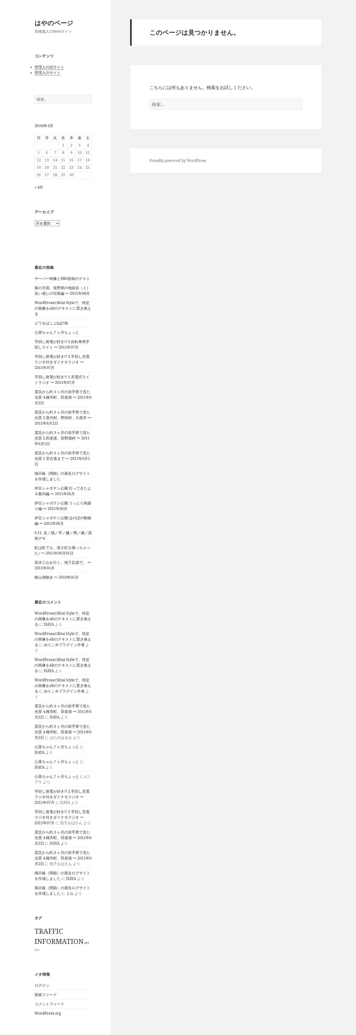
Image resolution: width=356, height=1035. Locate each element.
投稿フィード (46, 994)
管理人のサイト (48, 72)
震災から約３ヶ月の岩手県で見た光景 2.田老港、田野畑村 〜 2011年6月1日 (62, 438)
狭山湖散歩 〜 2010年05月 (57, 577)
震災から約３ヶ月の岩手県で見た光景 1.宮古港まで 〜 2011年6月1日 (62, 458)
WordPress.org (48, 1013)
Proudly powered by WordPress (177, 160)
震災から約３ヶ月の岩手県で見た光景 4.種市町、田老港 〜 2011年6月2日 (63, 397)
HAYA (49, 624)
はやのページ (54, 23)
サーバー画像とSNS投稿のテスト (62, 278)
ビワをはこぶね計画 (51, 323)
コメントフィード (49, 1003)
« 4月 (39, 187)
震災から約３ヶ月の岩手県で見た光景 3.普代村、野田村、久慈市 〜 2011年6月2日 (63, 418)
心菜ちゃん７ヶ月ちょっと (57, 332)
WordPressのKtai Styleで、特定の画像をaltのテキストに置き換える (63, 308)
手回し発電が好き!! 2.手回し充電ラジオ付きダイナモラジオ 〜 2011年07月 (62, 362)
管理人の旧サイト (49, 67)
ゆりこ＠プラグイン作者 (64, 644)
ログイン (42, 985)
